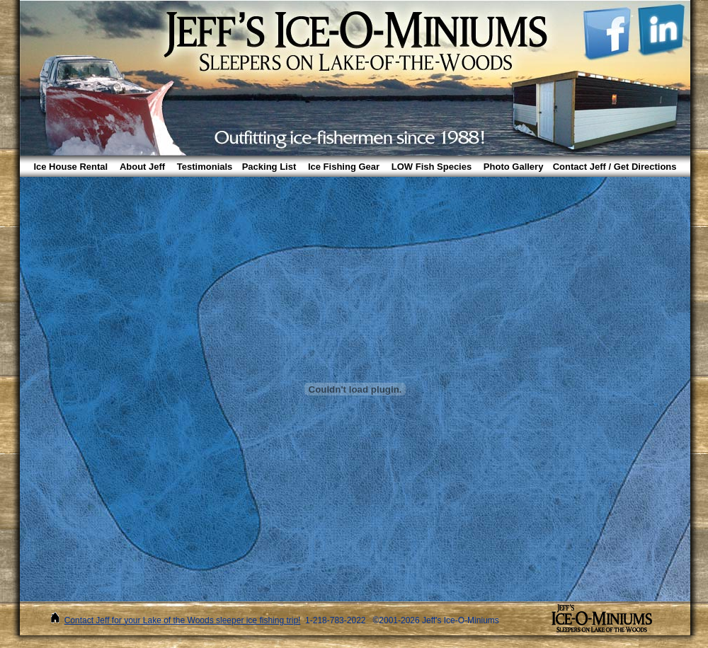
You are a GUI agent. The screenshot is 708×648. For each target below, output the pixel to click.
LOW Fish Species (432, 166)
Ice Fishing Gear (343, 166)
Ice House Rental (70, 166)
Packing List (269, 166)
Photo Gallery (514, 166)
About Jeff (142, 166)
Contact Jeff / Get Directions (615, 166)
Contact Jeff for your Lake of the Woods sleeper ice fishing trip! (182, 620)
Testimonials (205, 166)
